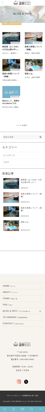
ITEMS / (10, 298)
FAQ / (7, 305)
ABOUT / (10, 292)
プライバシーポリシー (13, 395)
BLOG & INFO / (16, 311)
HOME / (9, 286)
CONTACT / (13, 323)
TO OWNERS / (15, 317)
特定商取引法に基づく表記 (30, 395)
